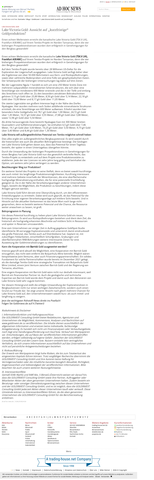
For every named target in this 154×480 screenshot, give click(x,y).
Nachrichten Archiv (76, 434)
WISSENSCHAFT (67, 16)
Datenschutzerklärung (53, 470)
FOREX (50, 427)
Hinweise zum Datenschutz (76, 470)
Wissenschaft (30, 434)
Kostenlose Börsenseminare (98, 428)
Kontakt (73, 436)
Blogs (28, 19)
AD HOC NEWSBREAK (77, 425)
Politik (27, 430)
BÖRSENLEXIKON (116, 2)
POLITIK (38, 16)
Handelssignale (53, 434)
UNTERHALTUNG (54, 16)
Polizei (27, 438)
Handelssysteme (53, 432)
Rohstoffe (51, 430)
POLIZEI (85, 16)
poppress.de (96, 434)
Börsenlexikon (10, 417)
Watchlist (73, 427)
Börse (27, 425)
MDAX (4, 427)
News (18, 470)
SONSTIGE (106, 16)
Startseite (21, 19)
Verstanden (105, 476)
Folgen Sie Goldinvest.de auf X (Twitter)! (23, 303)
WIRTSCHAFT (29, 16)
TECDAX (4, 430)
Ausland (28, 436)
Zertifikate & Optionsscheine (53, 439)
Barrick (34, 246)
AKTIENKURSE (12, 16)
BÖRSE (21, 16)
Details (97, 476)
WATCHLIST (132, 2)
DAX (3, 425)
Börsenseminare (53, 443)
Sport (27, 432)
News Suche (126, 9)
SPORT (44, 16)
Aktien (50, 436)
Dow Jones (5, 434)
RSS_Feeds (73, 432)
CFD (49, 425)
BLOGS (108, 2)
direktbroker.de (97, 432)
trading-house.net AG (99, 425)
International (30, 443)
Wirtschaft (29, 427)
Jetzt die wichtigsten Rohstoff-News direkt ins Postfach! (31, 300)
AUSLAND (77, 16)
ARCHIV (102, 2)
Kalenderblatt (30, 445)
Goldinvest (35, 19)
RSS (125, 2)
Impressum (36, 470)
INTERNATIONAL (95, 16)
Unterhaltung (30, 441)
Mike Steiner (105, 470)
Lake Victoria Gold (8, 27)
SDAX (4, 432)
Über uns (93, 470)
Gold (17, 27)
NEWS (4, 16)
